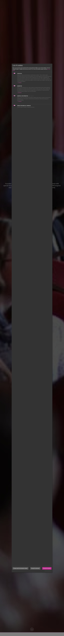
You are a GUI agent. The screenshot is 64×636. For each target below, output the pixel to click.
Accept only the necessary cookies (20, 568)
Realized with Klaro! (48, 570)
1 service (19, 82)
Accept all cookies (46, 568)
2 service (19, 92)
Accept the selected (35, 568)
